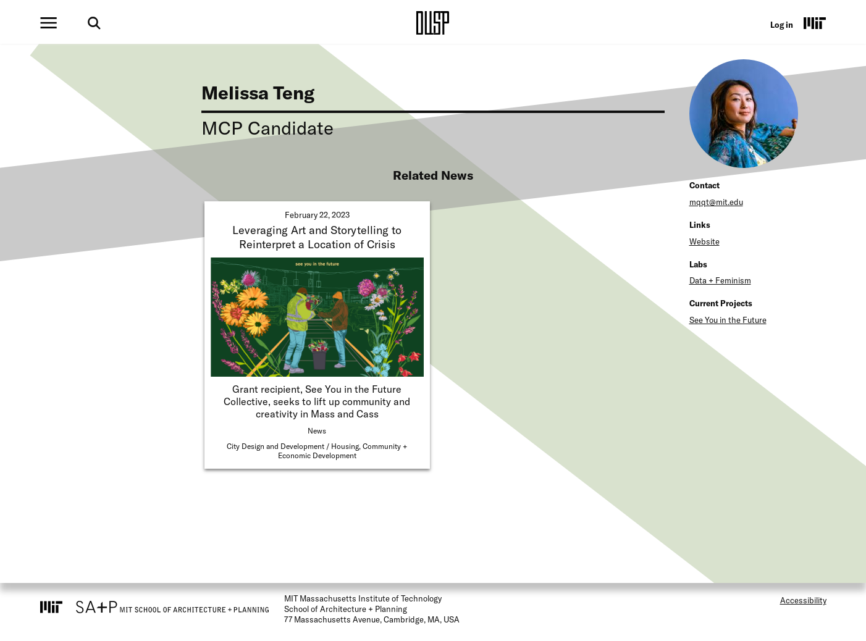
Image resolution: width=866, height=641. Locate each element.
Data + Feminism (720, 280)
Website (704, 241)
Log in (781, 25)
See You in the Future (728, 320)
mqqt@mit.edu (716, 202)
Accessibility (803, 600)
